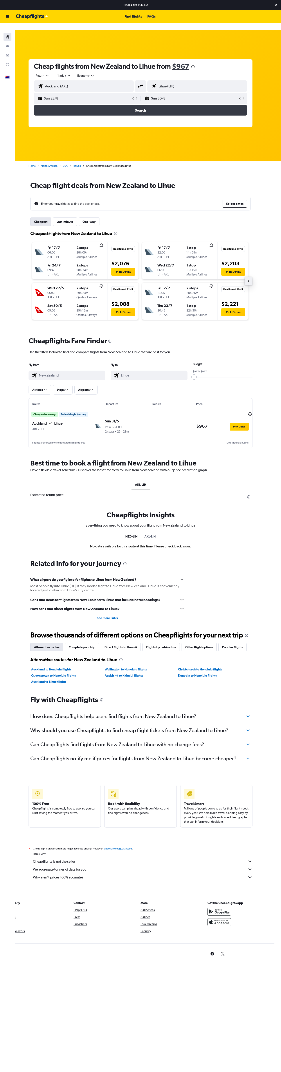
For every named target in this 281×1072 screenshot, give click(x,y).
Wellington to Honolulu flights (133, 662)
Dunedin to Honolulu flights (205, 668)
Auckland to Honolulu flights (59, 662)
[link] (220, 946)
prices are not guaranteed (126, 841)
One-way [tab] (96, 214)
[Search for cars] (7, 48)
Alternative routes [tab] (54, 640)
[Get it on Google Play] (227, 904)
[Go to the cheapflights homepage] (32, 16)
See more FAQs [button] (115, 610)
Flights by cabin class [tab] (169, 640)
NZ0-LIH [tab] (139, 529)
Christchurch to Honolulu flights (208, 662)
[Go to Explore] (7, 57)
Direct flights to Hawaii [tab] (128, 640)
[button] (276, 5)
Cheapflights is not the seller (150, 854)
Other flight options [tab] (207, 640)
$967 (188, 59)
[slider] (201, 370)
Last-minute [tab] (72, 214)
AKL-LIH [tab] (148, 477)
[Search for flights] (7, 29)
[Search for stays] (7, 39)
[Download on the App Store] (227, 915)
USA (72, 158)
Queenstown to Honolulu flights (61, 668)
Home (39, 158)
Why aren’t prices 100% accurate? (150, 870)
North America (57, 158)
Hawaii (84, 158)
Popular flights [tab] (240, 640)
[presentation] (201, 60)
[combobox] (50, 68)
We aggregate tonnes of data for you (150, 862)
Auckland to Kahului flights (131, 668)
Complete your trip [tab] (89, 640)
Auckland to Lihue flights (56, 674)
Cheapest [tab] (48, 214)
